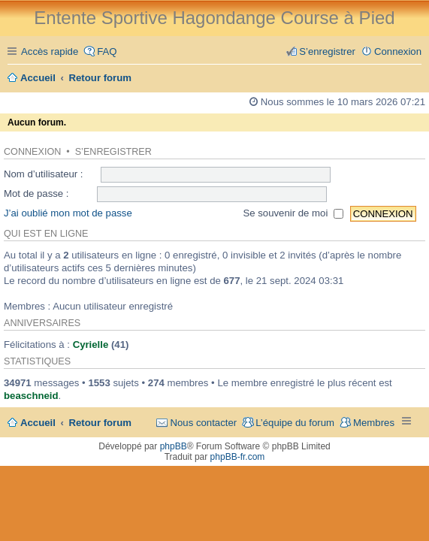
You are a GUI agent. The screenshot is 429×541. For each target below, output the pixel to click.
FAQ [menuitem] (106, 51)
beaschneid (31, 395)
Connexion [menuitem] (397, 51)
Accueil (38, 422)
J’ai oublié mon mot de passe (68, 213)
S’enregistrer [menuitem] (327, 51)
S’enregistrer (113, 152)
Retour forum (100, 422)
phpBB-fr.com (237, 457)
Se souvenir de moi (293, 213)
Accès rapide (49, 51)
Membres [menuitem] (373, 422)
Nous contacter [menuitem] (203, 422)
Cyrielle (91, 344)
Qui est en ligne (46, 233)
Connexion (32, 152)
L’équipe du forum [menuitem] (294, 422)
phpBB (173, 446)
